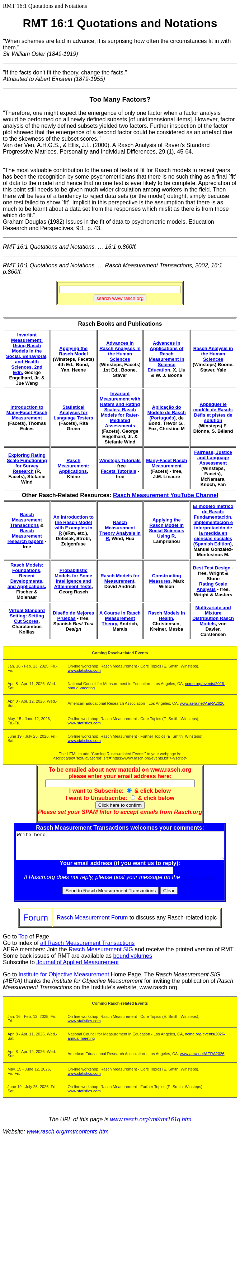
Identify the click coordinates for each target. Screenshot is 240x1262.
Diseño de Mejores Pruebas (73, 615)
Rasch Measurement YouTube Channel (165, 495)
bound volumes (132, 961)
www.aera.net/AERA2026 (202, 703)
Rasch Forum (200, 882)
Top (23, 942)
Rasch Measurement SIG (101, 955)
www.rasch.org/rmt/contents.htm (68, 1137)
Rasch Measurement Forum (92, 923)
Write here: (121, 848)
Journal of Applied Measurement (77, 968)
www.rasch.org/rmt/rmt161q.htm (151, 1125)
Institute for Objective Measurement (64, 980)
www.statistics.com (83, 670)
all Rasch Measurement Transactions (87, 948)
